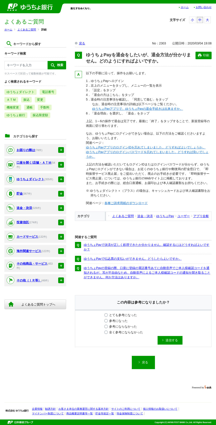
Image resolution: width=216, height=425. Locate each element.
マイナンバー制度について (48, 413)
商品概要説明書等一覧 (79, 413)
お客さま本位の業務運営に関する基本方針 (83, 408)
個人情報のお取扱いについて (160, 408)
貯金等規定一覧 (104, 413)
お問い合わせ (204, 7)
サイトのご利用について (125, 408)
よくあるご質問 (26, 29)
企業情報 (37, 408)
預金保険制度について (130, 413)
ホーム (185, 7)
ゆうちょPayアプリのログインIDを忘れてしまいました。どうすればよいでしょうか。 (145, 147)
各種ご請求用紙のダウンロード (126, 203)
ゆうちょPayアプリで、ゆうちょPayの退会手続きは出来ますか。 (137, 108)
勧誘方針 (50, 408)
